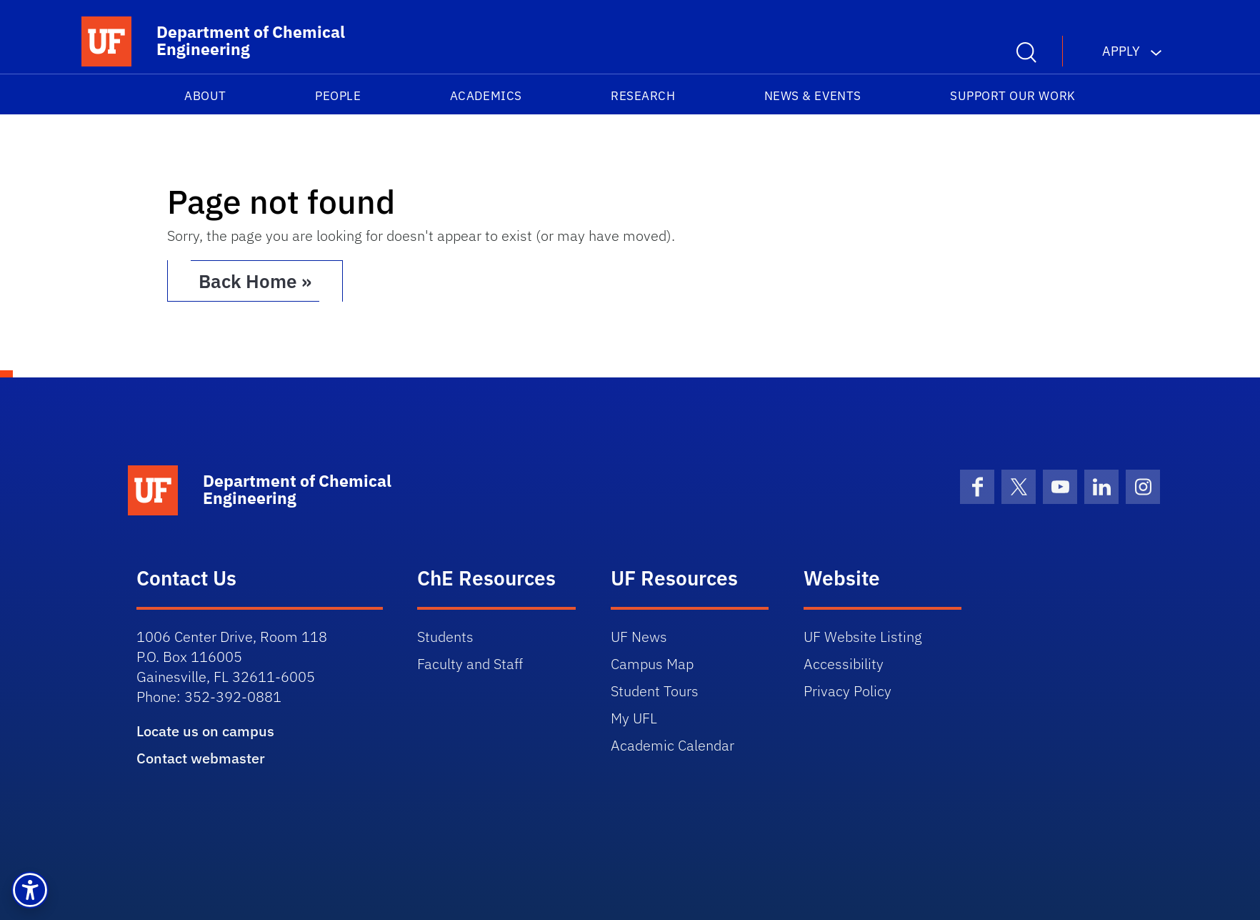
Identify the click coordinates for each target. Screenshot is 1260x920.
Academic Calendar (672, 745)
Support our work (1013, 96)
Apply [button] (1121, 51)
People (338, 96)
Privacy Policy (847, 691)
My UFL (634, 718)
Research (643, 96)
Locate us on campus (205, 731)
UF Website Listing (863, 636)
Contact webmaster (200, 758)
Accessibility (844, 663)
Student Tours (655, 691)
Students (445, 636)
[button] (30, 890)
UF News (639, 636)
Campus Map (652, 663)
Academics (486, 96)
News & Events (812, 96)
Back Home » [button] (255, 281)
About (205, 96)
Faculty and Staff (470, 663)
